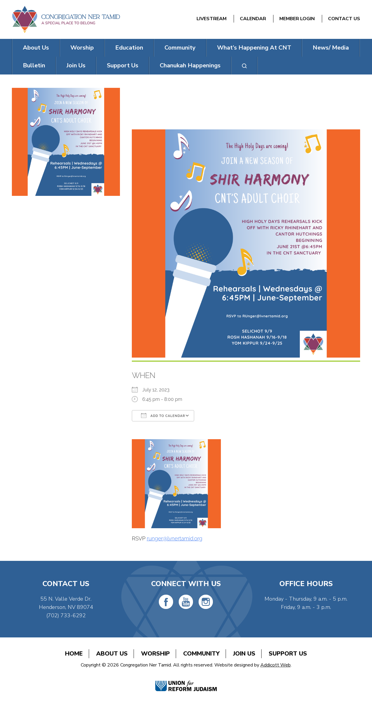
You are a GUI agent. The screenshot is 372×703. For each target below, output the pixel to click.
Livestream (212, 18)
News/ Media (331, 48)
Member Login (297, 18)
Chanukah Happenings (190, 65)
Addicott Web (275, 665)
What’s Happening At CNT (254, 48)
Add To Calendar (163, 415)
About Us (36, 48)
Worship (82, 48)
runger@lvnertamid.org (174, 538)
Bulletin (34, 65)
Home (74, 654)
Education (129, 48)
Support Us (122, 65)
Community (180, 48)
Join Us (76, 65)
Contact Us (344, 18)
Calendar (253, 18)
